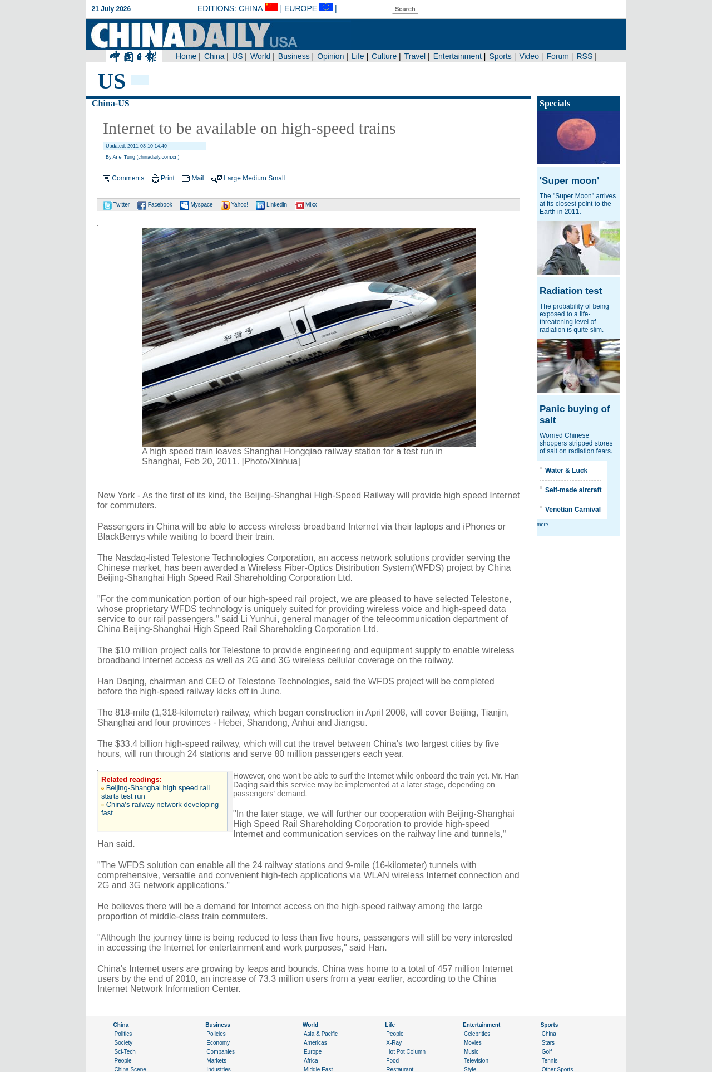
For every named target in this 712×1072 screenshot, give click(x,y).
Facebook (154, 205)
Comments (128, 178)
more (542, 524)
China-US (111, 103)
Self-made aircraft (573, 490)
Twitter (116, 205)
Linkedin (271, 205)
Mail (197, 178)
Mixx (306, 205)
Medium (254, 178)
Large (232, 178)
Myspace (196, 205)
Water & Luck (566, 470)
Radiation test (571, 291)
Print (168, 178)
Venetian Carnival (573, 509)
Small (276, 178)
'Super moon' (569, 180)
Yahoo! (235, 205)
